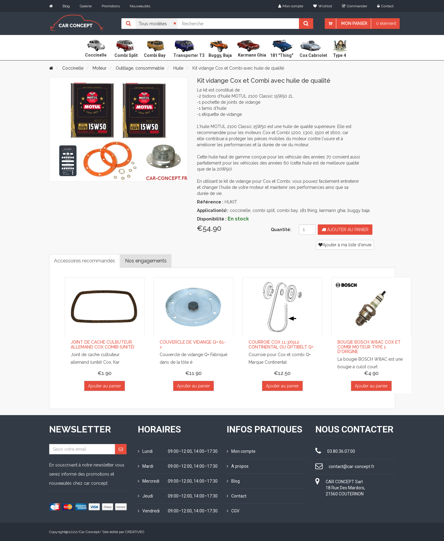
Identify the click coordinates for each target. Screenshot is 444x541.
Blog (66, 6)
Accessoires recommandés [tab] (84, 261)
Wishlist (322, 6)
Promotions (111, 6)
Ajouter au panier (345, 229)
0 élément (386, 23)
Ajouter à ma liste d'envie (344, 244)
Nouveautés (140, 6)
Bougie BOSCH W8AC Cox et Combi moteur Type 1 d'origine (369, 347)
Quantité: (281, 229)
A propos (238, 466)
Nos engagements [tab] (146, 261)
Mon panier (354, 23)
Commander (354, 6)
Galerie (86, 6)
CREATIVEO (134, 532)
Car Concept (89, 532)
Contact (385, 6)
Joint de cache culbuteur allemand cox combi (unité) (102, 344)
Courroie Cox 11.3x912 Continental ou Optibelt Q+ (281, 344)
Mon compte (290, 6)
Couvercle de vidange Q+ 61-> (193, 344)
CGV (233, 510)
